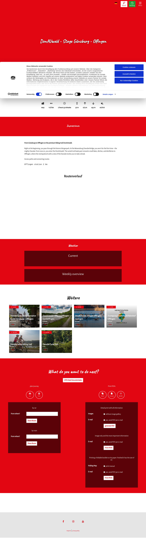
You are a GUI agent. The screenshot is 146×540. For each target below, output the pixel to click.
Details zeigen (108, 32)
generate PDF (111, 427)
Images (90, 414)
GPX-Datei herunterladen (73, 380)
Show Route (33, 421)
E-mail (90, 420)
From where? (15, 414)
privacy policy (75, 533)
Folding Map (92, 467)
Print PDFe (110, 449)
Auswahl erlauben (129, 12)
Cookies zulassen (129, 5)
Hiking (45, 324)
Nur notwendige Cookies (129, 18)
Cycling (12, 324)
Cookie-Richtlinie (87, 25)
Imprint (69, 533)
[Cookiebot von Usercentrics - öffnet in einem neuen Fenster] (13, 32)
